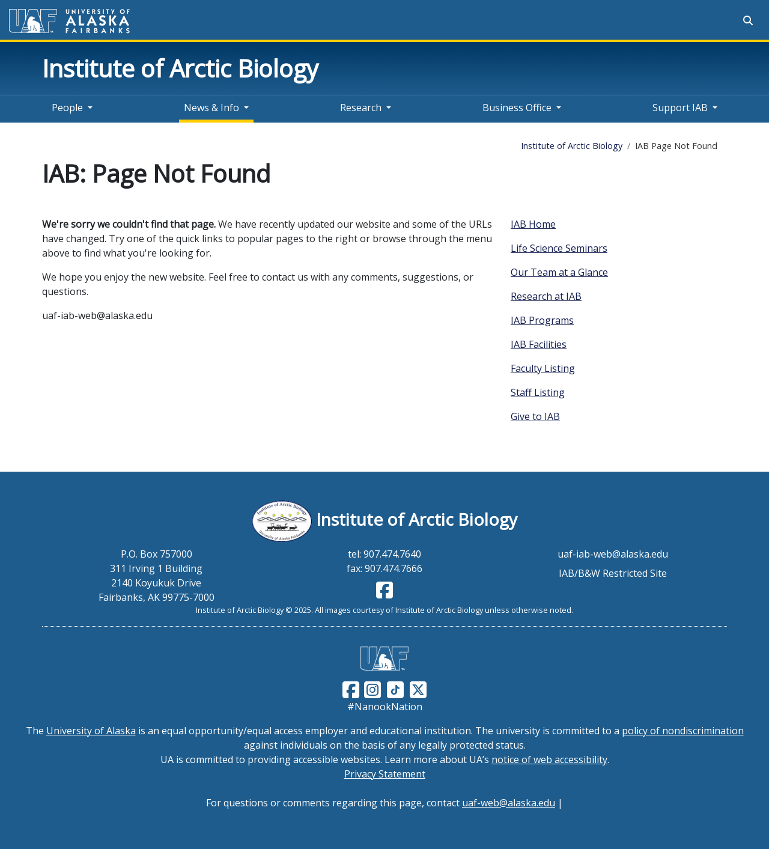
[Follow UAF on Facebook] (350, 688)
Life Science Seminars (559, 248)
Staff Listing (538, 392)
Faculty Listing (543, 368)
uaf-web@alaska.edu (508, 802)
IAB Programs (542, 320)
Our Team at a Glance (559, 272)
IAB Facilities (539, 344)
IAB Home (533, 224)
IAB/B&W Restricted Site (613, 573)
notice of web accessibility (549, 759)
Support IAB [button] (680, 107)
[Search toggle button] (748, 20)
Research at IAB (546, 296)
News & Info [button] (211, 107)
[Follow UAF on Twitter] (418, 688)
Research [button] (360, 107)
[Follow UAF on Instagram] (371, 688)
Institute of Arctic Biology (180, 68)
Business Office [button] (517, 107)
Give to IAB (535, 416)
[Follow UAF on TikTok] (395, 688)
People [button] (67, 107)
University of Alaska (91, 730)
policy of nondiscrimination (683, 730)
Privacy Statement (384, 774)
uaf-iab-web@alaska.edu (613, 554)
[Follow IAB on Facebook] (384, 593)
